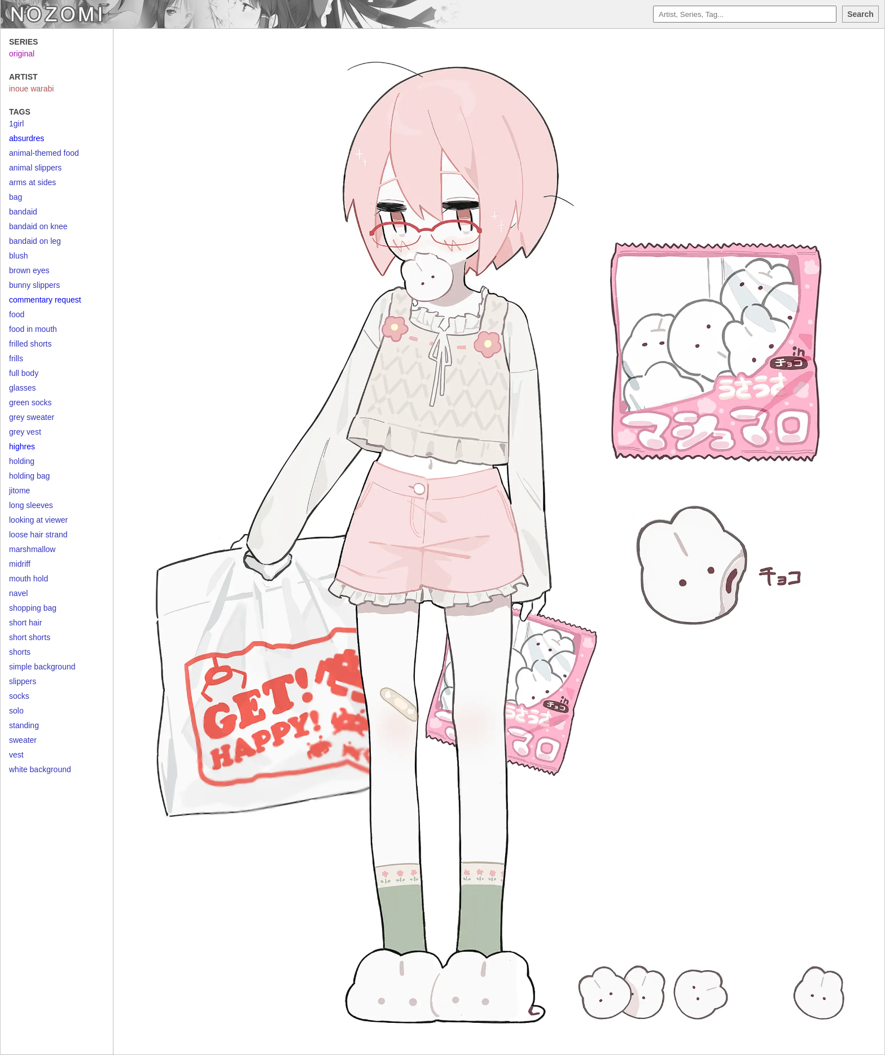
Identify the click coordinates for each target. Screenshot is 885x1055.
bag (15, 197)
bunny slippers (34, 285)
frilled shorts (30, 343)
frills (16, 358)
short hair (25, 622)
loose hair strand (38, 534)
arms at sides (32, 182)
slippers (22, 681)
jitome (19, 490)
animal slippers (35, 167)
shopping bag (32, 607)
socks (19, 696)
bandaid (23, 211)
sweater (23, 740)
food (16, 314)
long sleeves (31, 505)
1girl (16, 123)
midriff (19, 563)
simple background (42, 666)
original (21, 53)
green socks (30, 402)
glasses (22, 387)
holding (21, 461)
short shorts (29, 637)
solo (16, 710)
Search (860, 14)
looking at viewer (38, 519)
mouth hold (28, 578)
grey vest (25, 431)
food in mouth (33, 329)
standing (24, 725)
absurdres (26, 138)
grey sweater (31, 417)
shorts (19, 651)
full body (23, 373)
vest (16, 754)
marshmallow (32, 549)
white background (40, 769)
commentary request (45, 299)
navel (18, 593)
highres (22, 446)
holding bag (29, 475)
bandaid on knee (38, 226)
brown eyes (29, 270)
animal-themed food (44, 152)
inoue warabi (31, 88)
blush (18, 255)
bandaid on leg (35, 241)
